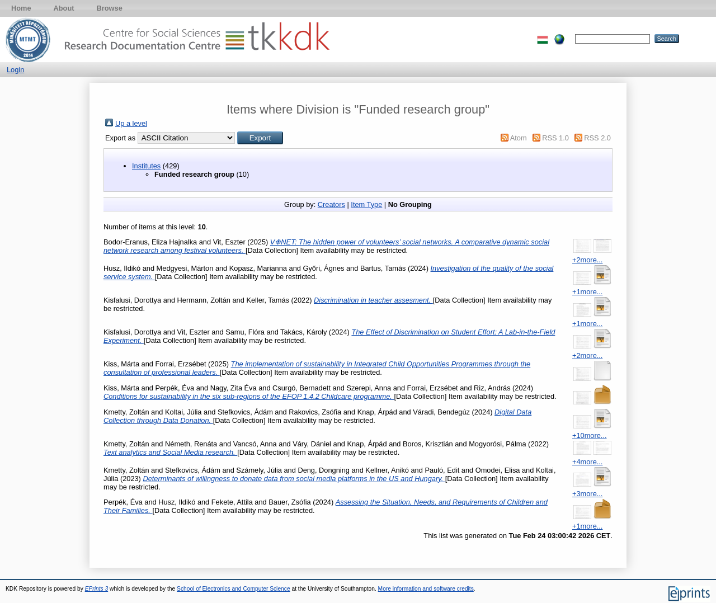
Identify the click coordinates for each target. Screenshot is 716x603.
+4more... (587, 462)
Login (15, 69)
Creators (331, 204)
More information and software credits (426, 589)
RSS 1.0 (555, 138)
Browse (110, 8)
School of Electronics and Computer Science (233, 589)
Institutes (146, 166)
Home (21, 8)
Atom (518, 138)
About (64, 8)
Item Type (366, 204)
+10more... (589, 435)
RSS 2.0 (597, 138)
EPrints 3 (97, 589)
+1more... (587, 292)
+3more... (587, 493)
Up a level (131, 123)
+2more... (587, 260)
